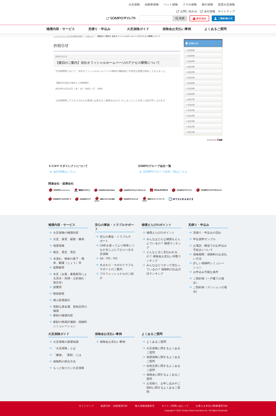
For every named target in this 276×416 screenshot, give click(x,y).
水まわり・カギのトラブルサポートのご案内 (114, 267)
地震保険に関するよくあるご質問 (161, 359)
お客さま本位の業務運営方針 (212, 405)
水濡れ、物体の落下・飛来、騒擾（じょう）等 (66, 260)
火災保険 (134, 4)
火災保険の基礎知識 (63, 341)
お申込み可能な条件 (203, 272)
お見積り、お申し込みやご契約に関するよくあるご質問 (161, 387)
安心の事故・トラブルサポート (113, 238)
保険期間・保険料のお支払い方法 (207, 256)
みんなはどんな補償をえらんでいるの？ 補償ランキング (161, 243)
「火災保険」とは (62, 348)
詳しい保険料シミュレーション (206, 265)
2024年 (191, 61)
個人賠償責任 (59, 300)
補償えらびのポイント (158, 232)
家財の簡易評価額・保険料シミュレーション (67, 324)
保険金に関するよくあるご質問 (161, 376)
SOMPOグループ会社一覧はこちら (162, 171)
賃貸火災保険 (226, 4)
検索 (180, 18)
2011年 (191, 132)
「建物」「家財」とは (64, 355)
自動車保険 (152, 4)
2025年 (191, 55)
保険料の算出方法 (62, 361)
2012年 (191, 126)
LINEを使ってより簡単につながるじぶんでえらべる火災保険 (114, 249)
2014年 (191, 115)
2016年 (191, 105)
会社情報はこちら (62, 171)
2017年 (191, 99)
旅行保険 (207, 4)
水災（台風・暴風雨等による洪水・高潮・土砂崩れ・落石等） (67, 278)
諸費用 (55, 287)
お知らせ (89, 36)
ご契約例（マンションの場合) (207, 289)
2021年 (191, 77)
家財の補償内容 (60, 315)
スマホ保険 (190, 4)
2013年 (191, 121)
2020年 (191, 83)
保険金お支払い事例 (176, 29)
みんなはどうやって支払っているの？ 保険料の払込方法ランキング (161, 269)
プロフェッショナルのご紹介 (114, 275)
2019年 (191, 88)
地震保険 (56, 245)
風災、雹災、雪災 (62, 252)
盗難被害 (56, 267)
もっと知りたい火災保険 (66, 368)
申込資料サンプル (202, 239)
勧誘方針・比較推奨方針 (114, 405)
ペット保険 (171, 4)
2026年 (191, 50)
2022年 (191, 72)
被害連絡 (199, 18)
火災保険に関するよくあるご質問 (161, 350)
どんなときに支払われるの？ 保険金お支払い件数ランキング (161, 256)
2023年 (191, 66)
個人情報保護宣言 (145, 405)
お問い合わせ (186, 11)
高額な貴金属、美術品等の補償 (67, 308)
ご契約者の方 (223, 18)
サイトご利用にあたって (175, 405)
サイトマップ (226, 11)
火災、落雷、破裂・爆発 (66, 239)
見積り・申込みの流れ (204, 232)
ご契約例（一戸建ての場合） (206, 280)
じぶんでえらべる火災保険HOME (68, 36)
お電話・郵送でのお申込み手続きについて (207, 247)
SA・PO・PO (106, 258)
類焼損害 (56, 293)
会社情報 (207, 11)
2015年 (191, 110)
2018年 (191, 94)
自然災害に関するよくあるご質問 (161, 368)
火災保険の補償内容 (63, 232)
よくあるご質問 (154, 341)
